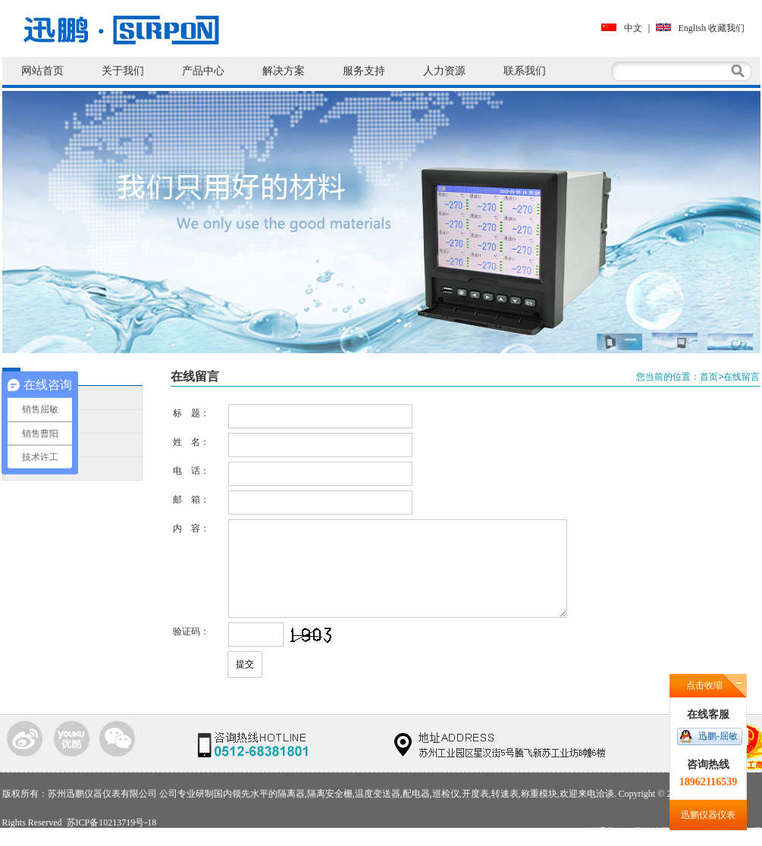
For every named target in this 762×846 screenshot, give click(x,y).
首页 (709, 376)
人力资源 (444, 71)
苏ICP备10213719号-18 (112, 822)
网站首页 (42, 71)
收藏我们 (726, 28)
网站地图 (651, 831)
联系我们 (524, 71)
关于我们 (123, 71)
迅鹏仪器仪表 (708, 815)
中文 (621, 28)
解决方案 (283, 71)
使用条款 (697, 831)
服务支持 (364, 71)
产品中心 (203, 71)
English (681, 28)
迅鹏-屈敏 (718, 736)
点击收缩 (704, 685)
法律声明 (742, 831)
